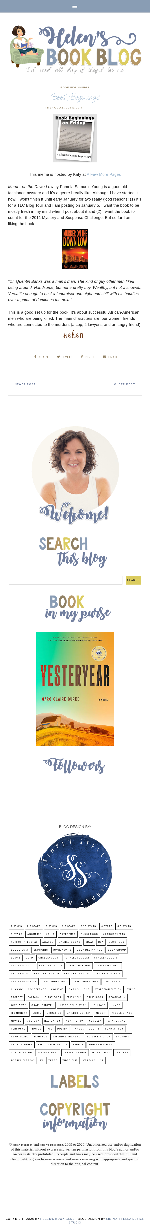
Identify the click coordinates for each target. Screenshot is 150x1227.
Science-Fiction (99, 1034)
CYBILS (74, 987)
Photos (36, 1027)
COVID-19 (57, 987)
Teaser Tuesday (75, 1050)
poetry (62, 1027)
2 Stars (16, 924)
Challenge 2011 (49, 956)
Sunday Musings (101, 1042)
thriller (121, 1050)
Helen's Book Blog (57, 1217)
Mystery (33, 1019)
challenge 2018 (51, 963)
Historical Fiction (73, 1003)
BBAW (89, 940)
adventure (68, 932)
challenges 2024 (24, 979)
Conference (37, 987)
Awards (48, 940)
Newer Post (29, 382)
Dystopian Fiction (108, 987)
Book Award (62, 948)
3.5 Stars (69, 924)
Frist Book (95, 995)
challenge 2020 (108, 963)
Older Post (120, 382)
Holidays (99, 1003)
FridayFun (74, 995)
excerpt (17, 995)
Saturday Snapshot (67, 1034)
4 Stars (107, 924)
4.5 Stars (124, 924)
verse (52, 1058)
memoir (101, 1011)
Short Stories (22, 1042)
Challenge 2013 (105, 956)
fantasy (34, 995)
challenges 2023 (108, 971)
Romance (41, 1034)
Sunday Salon (21, 1050)
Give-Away (18, 1003)
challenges (20, 971)
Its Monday (19, 1011)
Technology (101, 1050)
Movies (16, 1019)
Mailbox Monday (79, 1011)
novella (95, 1019)
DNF (86, 987)
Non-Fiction (75, 1019)
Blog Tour (116, 940)
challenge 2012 (77, 956)
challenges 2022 (77, 971)
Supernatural (47, 1050)
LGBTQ (37, 1011)
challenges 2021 (46, 971)
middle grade (122, 1011)
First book (53, 995)
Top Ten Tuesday (23, 1058)
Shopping (123, 1034)
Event (131, 987)
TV (41, 1058)
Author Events (114, 932)
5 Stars (16, 932)
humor (116, 1003)
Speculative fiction (53, 1042)
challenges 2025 (55, 979)
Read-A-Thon (114, 1027)
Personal (18, 1027)
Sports (78, 1042)
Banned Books (69, 940)
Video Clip (70, 1058)
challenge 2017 (22, 963)
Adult (50, 932)
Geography (117, 995)
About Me (34, 932)
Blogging (40, 948)
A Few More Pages (104, 174)
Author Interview (24, 940)
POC (49, 1027)
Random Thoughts (86, 1027)
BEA (101, 940)
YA (102, 1058)
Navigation (52, 1019)
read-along (20, 1034)
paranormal (116, 1019)
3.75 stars (88, 924)
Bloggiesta (19, 948)
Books (16, 956)
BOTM (29, 956)
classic (17, 987)
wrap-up (89, 1058)
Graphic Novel (42, 1003)
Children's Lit (114, 979)
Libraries (54, 1011)
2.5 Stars (34, 924)
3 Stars (51, 924)
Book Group (116, 948)
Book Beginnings (75, 87)
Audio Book (89, 932)
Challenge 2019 (79, 963)
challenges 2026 (86, 979)
